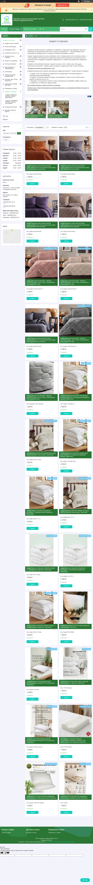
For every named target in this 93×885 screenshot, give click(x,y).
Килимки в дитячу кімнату (10, 110)
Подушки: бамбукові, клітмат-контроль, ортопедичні (11, 102)
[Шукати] (86, 29)
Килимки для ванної (11, 107)
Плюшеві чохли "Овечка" (9, 56)
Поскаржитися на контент (53, 842)
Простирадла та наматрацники (10, 67)
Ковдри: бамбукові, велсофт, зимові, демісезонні (11, 96)
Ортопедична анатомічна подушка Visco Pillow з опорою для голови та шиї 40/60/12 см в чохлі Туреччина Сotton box (73, 740)
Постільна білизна (10, 64)
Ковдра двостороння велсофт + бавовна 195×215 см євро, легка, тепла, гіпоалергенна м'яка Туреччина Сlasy (41, 282)
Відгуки (5, 119)
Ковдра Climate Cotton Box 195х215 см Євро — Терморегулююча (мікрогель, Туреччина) (41, 626)
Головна (4, 29)
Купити (32, 183)
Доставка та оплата (30, 29)
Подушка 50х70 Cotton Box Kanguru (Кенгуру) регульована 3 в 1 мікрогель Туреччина (74, 682)
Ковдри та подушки (11, 91)
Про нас (5, 116)
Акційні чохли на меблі (12, 43)
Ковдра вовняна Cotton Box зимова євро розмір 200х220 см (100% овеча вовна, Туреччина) (41, 454)
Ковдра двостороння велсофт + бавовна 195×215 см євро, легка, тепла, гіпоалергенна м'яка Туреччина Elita (41, 397)
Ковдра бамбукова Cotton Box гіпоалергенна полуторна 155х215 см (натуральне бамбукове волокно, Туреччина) (74, 397)
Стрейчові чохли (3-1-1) (12, 53)
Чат (85, 880)
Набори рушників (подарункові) (10, 75)
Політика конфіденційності (67, 842)
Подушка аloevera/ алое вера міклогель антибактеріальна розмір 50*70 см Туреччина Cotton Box (40, 683)
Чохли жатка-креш (10, 46)
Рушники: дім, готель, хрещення (11, 80)
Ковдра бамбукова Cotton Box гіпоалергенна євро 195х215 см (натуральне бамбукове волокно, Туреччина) (74, 454)
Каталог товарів (14, 29)
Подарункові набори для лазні (11, 84)
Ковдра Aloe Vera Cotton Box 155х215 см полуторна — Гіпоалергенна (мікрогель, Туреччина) (72, 569)
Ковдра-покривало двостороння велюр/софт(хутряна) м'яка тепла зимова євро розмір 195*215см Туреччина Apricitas (41, 167)
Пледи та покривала (11, 60)
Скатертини (8, 71)
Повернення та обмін (54, 832)
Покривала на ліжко (11, 88)
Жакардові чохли (10, 50)
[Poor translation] (7, 852)
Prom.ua (55, 838)
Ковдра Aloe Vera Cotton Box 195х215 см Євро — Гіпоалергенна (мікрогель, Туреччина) (41, 569)
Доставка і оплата (31, 832)
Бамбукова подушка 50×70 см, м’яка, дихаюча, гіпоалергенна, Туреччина (74, 626)
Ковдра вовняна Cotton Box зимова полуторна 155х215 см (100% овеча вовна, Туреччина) (74, 511)
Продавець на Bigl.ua (46, 840)
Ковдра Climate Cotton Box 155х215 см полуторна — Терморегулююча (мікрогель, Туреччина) (40, 512)
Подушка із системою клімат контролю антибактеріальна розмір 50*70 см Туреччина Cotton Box (40, 740)
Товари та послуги (9, 40)
